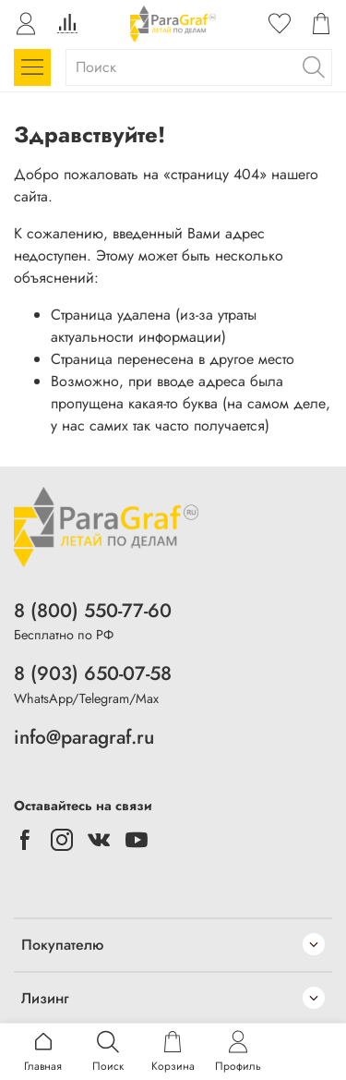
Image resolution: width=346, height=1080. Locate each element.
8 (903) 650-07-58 (93, 673)
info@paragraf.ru (84, 737)
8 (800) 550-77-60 (93, 611)
